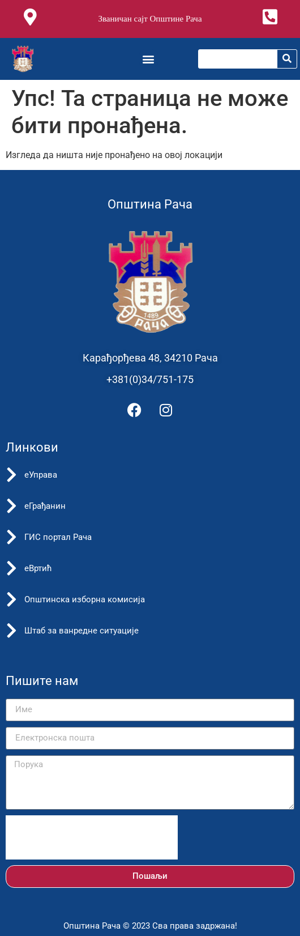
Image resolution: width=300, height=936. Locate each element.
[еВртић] (11, 568)
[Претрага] (287, 59)
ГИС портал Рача (58, 537)
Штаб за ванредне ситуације (81, 631)
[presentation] (92, 837)
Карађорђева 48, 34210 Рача (150, 358)
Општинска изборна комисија (84, 599)
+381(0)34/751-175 (150, 379)
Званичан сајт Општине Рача (150, 18)
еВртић (38, 568)
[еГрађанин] (11, 505)
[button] (148, 58)
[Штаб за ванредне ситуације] (11, 630)
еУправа (40, 475)
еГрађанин (45, 506)
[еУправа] (11, 474)
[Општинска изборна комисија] (11, 599)
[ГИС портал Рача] (11, 537)
